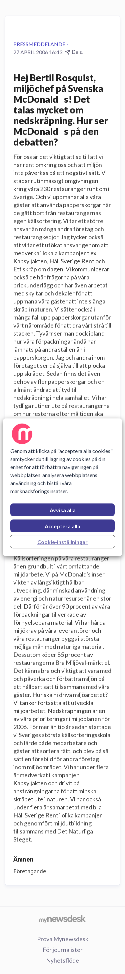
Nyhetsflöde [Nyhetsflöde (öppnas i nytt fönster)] (62, 960)
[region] (62, 487)
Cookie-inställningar (62, 541)
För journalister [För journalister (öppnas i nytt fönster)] (63, 949)
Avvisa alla (63, 510)
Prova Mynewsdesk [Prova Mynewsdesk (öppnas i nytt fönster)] (62, 939)
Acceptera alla (62, 526)
